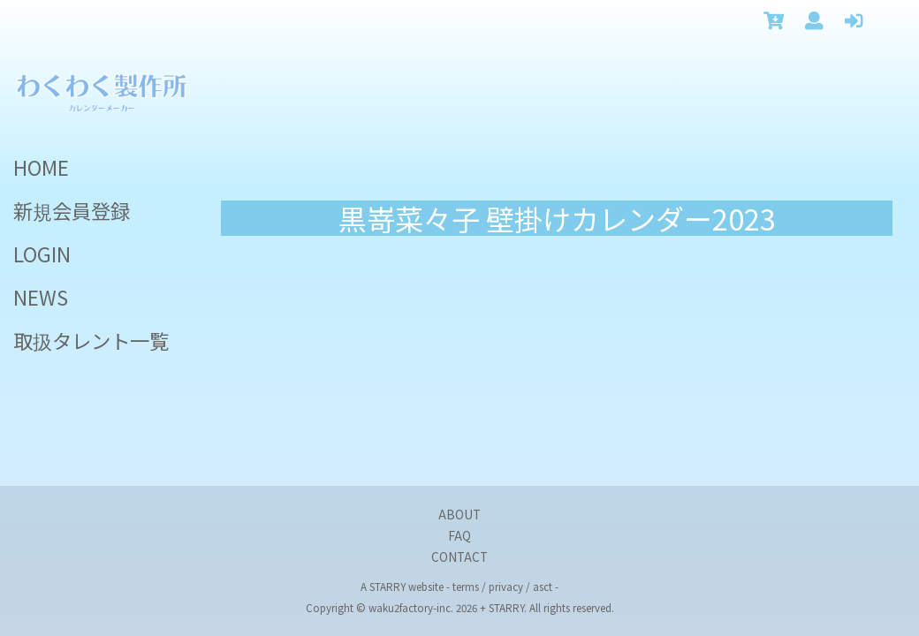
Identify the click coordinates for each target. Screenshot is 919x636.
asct (542, 586)
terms (465, 586)
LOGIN (42, 253)
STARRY (387, 586)
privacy (506, 586)
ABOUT (459, 514)
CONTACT (459, 556)
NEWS (40, 297)
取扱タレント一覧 (91, 340)
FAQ (459, 535)
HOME (41, 167)
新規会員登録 (71, 210)
